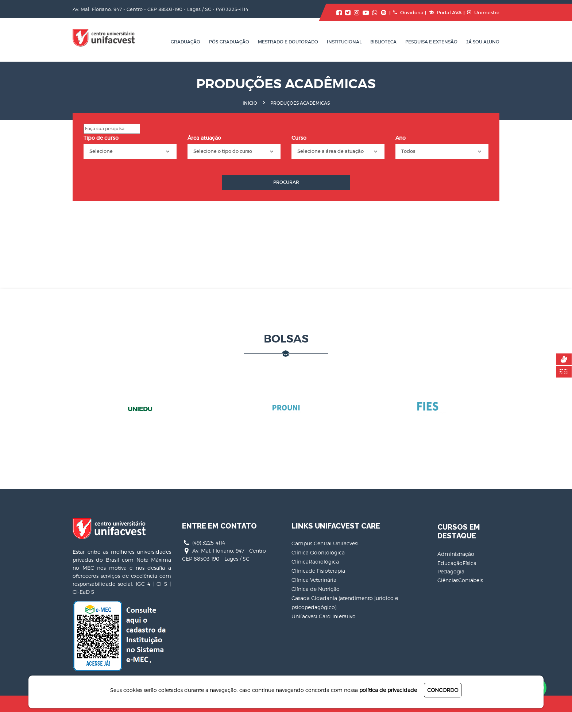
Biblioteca (383, 41)
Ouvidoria (408, 12)
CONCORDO (442, 690)
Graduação (185, 41)
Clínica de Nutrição (315, 589)
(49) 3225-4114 (232, 9)
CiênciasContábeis (460, 580)
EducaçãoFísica (456, 563)
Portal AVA (445, 12)
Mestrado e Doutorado (288, 41)
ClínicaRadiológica (315, 561)
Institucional (344, 41)
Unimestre (483, 12)
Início (250, 103)
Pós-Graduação (229, 41)
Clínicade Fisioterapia (318, 571)
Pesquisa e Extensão (431, 41)
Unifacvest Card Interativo (323, 616)
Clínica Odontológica (318, 552)
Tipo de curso (101, 138)
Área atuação (204, 138)
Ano (400, 138)
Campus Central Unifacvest (325, 543)
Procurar (286, 182)
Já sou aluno (482, 41)
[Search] (112, 129)
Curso (298, 138)
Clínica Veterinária (313, 580)
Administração (455, 554)
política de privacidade (388, 690)
